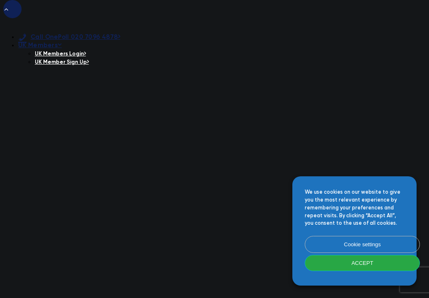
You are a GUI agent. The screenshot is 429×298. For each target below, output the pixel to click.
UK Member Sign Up (62, 62)
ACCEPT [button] (363, 263)
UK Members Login (60, 54)
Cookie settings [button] (362, 244)
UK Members (40, 45)
